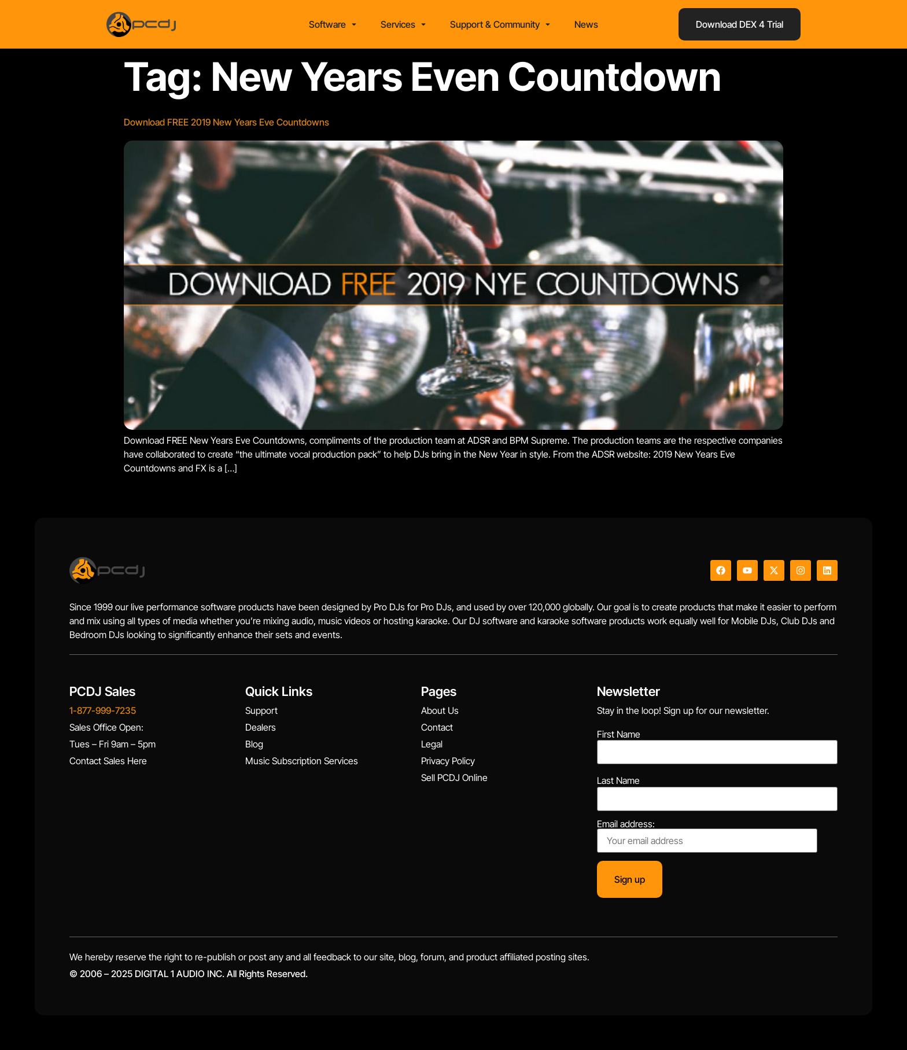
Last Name (618, 780)
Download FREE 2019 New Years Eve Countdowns (226, 122)
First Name (618, 734)
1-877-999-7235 (102, 710)
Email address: (707, 836)
